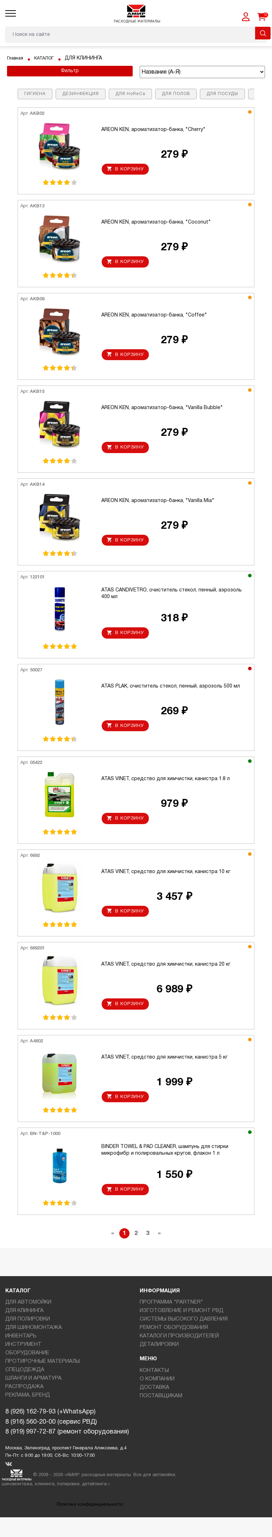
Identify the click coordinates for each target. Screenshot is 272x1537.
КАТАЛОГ (47, 58)
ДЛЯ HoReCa (130, 94)
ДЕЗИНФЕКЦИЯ (80, 94)
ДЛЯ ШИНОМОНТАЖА (33, 1347)
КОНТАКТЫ (154, 1390)
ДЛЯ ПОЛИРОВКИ (27, 1338)
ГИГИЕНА (35, 94)
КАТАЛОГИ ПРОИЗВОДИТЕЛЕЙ (179, 1355)
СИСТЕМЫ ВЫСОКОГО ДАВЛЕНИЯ (184, 1338)
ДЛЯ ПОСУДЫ (222, 94)
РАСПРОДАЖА (24, 1406)
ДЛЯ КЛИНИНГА (24, 1330)
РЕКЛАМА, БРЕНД (27, 1414)
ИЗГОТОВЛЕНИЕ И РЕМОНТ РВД (181, 1330)
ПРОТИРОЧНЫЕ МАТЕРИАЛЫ (42, 1381)
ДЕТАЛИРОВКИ (159, 1364)
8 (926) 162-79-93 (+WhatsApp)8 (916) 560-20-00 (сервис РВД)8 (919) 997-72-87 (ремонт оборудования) (67, 1442)
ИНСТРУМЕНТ (23, 1364)
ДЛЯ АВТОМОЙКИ (28, 1321)
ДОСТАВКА (154, 1407)
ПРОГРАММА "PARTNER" (171, 1321)
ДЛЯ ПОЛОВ (176, 94)
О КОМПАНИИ (157, 1398)
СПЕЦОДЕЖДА (24, 1389)
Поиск (263, 33)
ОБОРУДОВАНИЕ (27, 1372)
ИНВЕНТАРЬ (21, 1355)
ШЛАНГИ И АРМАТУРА (33, 1397)
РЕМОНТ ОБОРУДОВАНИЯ (174, 1347)
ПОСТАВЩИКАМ (161, 1415)
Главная (16, 58)
